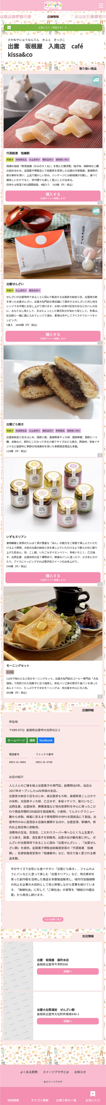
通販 (32, 740)
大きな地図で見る (53, 919)
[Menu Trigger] (101, 5)
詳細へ (67, 971)
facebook (45, 740)
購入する (53, 195)
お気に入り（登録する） (53, 27)
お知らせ (80, 1072)
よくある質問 (28, 1072)
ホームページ (16, 740)
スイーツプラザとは (56, 1072)
